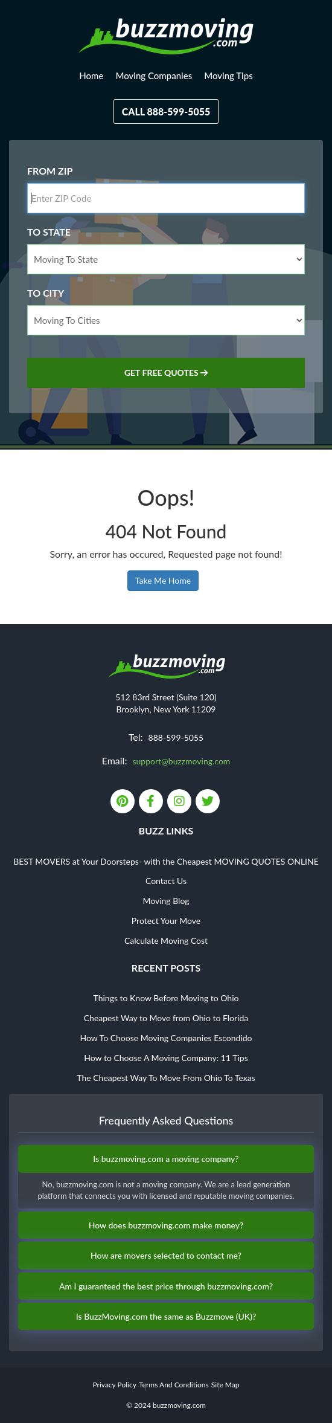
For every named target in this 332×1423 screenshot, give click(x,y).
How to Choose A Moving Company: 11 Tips (165, 1058)
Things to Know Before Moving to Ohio (166, 998)
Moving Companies (153, 75)
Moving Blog (165, 900)
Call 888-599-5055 (166, 111)
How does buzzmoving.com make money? (166, 1225)
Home (91, 75)
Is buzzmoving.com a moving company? (165, 1158)
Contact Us (166, 881)
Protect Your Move (166, 920)
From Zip (49, 170)
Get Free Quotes (166, 372)
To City (45, 292)
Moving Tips (228, 75)
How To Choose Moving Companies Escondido (166, 1038)
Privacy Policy (114, 1384)
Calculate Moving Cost (166, 940)
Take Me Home (163, 580)
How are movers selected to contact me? (166, 1255)
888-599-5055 (176, 737)
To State (49, 231)
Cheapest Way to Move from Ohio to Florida (166, 1018)
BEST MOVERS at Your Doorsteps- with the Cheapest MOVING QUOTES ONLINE (166, 861)
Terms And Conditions (174, 1384)
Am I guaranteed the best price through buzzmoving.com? (166, 1286)
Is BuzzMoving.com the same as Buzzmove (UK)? (166, 1316)
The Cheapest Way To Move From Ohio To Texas (166, 1078)
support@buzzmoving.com (181, 761)
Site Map (225, 1384)
